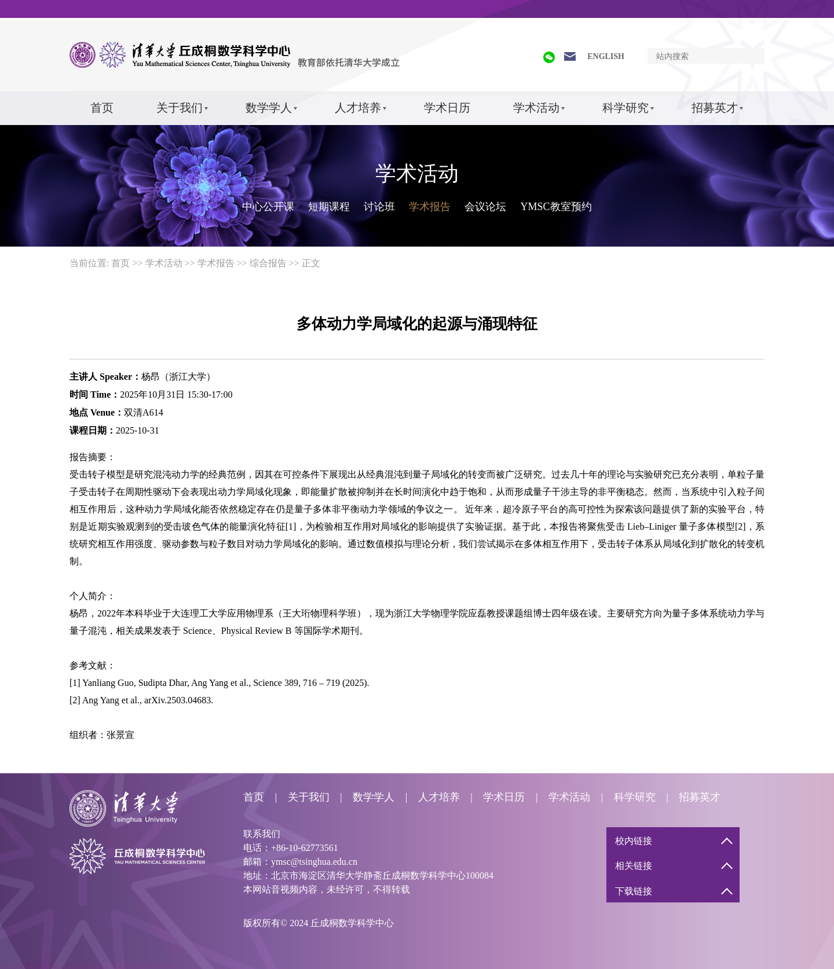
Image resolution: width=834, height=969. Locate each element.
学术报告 (430, 206)
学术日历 (447, 107)
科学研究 (625, 107)
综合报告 (268, 263)
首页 (102, 107)
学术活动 (536, 107)
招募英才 (715, 107)
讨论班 (379, 206)
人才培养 (358, 107)
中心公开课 (268, 206)
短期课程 (329, 206)
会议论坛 (485, 206)
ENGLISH (605, 56)
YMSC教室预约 (555, 206)
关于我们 (179, 107)
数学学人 (269, 107)
